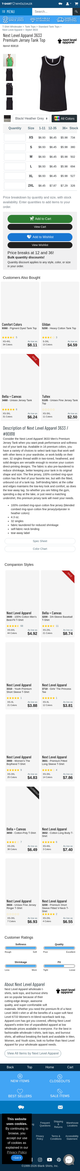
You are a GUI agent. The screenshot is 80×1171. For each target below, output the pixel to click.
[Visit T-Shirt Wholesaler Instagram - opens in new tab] (40, 1159)
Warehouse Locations (72, 1124)
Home (49, 1067)
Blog (31, 1124)
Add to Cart (40, 219)
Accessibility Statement (72, 1137)
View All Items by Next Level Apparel (33, 1053)
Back (10, 1067)
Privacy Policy (17, 1152)
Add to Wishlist (40, 237)
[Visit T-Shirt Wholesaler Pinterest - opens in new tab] (59, 1159)
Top (29, 1067)
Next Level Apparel (18, 35)
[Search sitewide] (52, 11)
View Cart (40, 226)
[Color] (31, 118)
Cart (70, 1067)
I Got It (17, 1157)
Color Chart (40, 548)
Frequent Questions (45, 1124)
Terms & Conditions (56, 1137)
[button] (60, 3)
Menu (8, 11)
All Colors (64, 119)
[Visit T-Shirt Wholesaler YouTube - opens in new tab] (50, 1159)
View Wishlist (40, 245)
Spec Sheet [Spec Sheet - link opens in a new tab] (40, 541)
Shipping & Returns (58, 1124)
